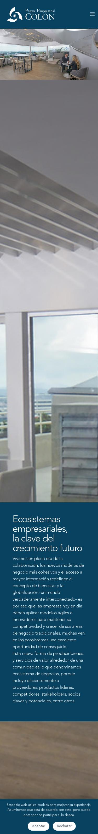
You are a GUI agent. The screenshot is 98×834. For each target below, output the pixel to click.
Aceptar (38, 826)
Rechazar (64, 826)
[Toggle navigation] (92, 14)
